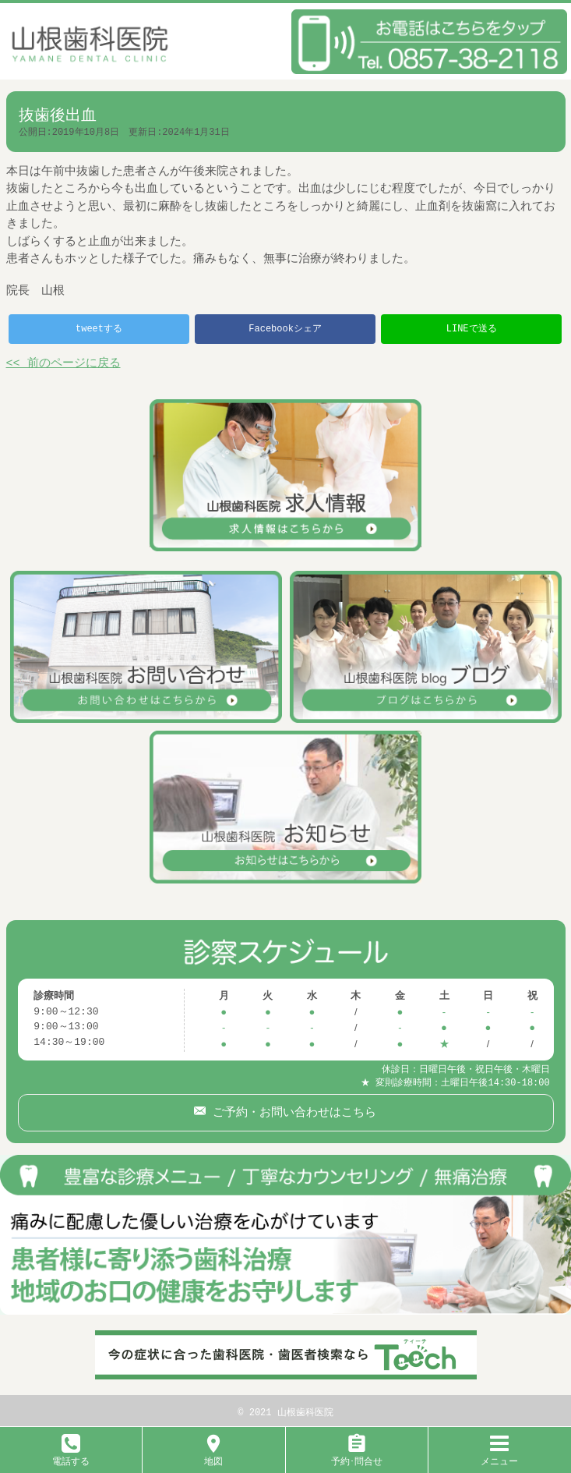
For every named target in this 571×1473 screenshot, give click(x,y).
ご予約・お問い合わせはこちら (291, 1109)
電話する (71, 1455)
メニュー (499, 1455)
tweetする (99, 328)
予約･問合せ (356, 1455)
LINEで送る (471, 328)
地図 (213, 1455)
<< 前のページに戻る (63, 364)
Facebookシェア (285, 328)
